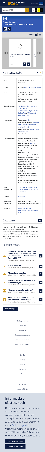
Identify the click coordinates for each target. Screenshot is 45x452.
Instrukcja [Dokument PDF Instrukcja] (22, 330)
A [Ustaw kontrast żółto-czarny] (38, 10)
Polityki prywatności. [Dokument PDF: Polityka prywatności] (22, 425)
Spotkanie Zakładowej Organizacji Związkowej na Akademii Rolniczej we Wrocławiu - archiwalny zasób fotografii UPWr (22, 254)
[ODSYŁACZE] (9, 29)
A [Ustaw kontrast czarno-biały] (36, 10)
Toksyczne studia (15, 265)
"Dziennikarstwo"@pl (25, 111)
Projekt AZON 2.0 (22, 389)
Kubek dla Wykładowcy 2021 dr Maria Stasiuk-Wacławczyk (21, 298)
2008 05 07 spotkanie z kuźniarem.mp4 (20, 56)
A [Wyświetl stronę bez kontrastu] (33, 10)
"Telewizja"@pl (31, 106)
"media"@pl (22, 106)
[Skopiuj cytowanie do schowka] (40, 220)
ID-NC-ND (21, 196)
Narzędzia (22, 369)
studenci (32, 129)
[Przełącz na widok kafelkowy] (36, 34)
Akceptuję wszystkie (15, 446)
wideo (28, 120)
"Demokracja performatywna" (20, 290)
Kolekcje (22, 360)
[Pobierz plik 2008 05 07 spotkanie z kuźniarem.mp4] (24, 64)
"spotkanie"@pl (23, 108)
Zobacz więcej (10, 309)
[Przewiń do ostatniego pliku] (40, 53)
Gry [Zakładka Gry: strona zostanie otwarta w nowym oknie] (22, 374)
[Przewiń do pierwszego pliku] (5, 53)
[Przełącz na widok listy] (40, 34)
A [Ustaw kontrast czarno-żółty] (41, 10)
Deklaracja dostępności (22, 335)
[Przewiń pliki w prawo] (37, 53)
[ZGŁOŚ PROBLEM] (5, 29)
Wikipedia (23, 192)
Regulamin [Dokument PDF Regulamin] (22, 326)
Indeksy (22, 364)
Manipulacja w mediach (17, 273)
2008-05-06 (33, 143)
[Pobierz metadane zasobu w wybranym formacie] (39, 72)
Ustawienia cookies (22, 340)
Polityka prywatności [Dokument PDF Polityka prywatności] (22, 321)
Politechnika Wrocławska (32, 87)
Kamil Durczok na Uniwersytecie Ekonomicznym (21, 281)
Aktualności (22, 384)
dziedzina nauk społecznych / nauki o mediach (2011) (28, 124)
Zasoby (22, 355)
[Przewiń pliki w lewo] (7, 53)
